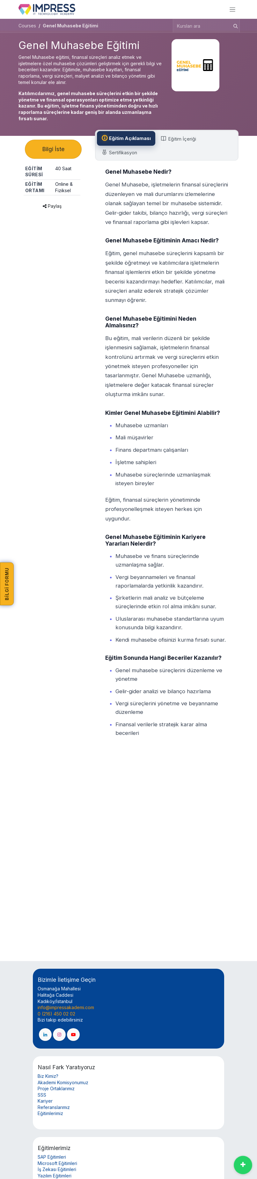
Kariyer (45, 1101)
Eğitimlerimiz (50, 1113)
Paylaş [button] (52, 207)
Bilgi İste (53, 150)
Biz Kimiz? (48, 1076)
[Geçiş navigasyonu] (232, 9)
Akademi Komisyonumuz (63, 1082)
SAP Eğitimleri (52, 1157)
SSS (42, 1095)
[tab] (127, 138)
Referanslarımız (54, 1107)
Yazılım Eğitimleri (54, 1175)
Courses (27, 25)
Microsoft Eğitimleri (57, 1163)
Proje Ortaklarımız (56, 1088)
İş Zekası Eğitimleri (57, 1169)
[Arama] (233, 25)
